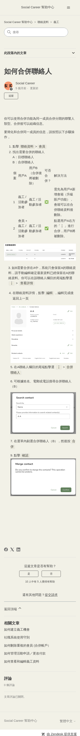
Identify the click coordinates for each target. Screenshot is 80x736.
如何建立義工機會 (17, 628)
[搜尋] (36, 32)
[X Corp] (12, 548)
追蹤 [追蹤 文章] (11, 95)
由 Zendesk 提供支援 (62, 732)
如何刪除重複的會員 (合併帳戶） (27, 644)
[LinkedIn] (18, 548)
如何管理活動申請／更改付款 (25, 651)
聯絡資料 (43, 22)
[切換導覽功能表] (68, 7)
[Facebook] (6, 548)
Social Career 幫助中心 (18, 22)
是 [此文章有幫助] (29, 572)
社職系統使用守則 (17, 635)
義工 (56, 22)
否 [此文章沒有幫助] (51, 572)
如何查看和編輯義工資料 (21, 659)
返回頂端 (13, 606)
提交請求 (51, 593)
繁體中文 (68, 719)
